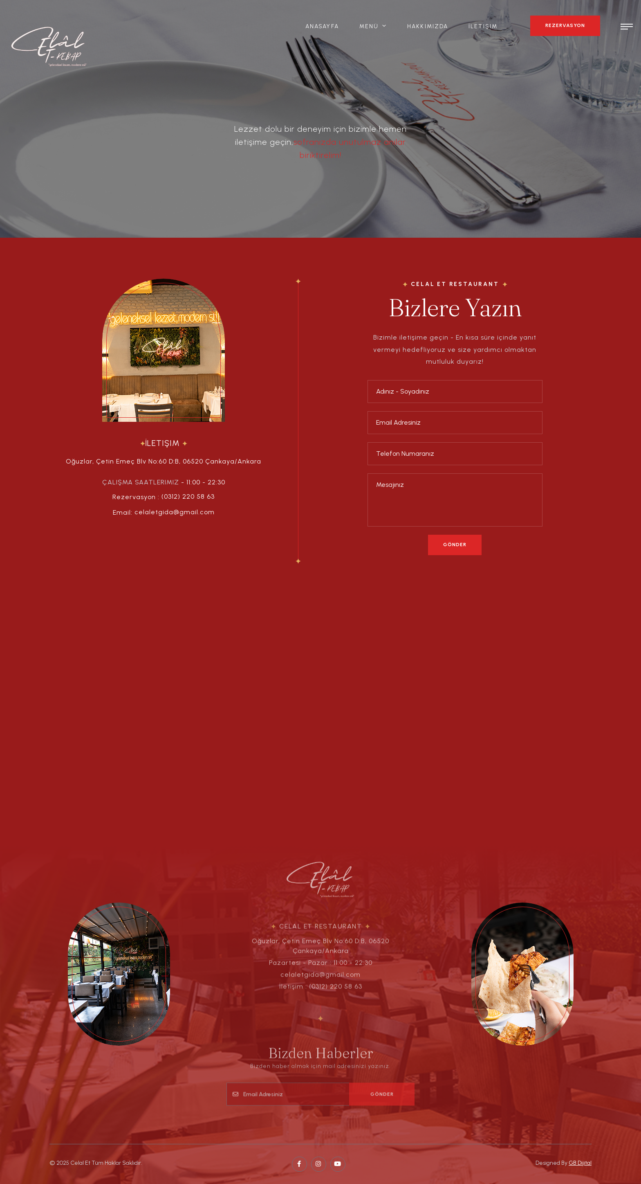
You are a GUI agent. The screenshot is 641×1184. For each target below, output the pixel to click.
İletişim (483, 26)
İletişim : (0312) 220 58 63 (320, 991)
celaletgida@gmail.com (174, 512)
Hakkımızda (427, 26)
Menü (369, 26)
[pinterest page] (337, 1164)
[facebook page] (299, 1164)
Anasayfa (322, 26)
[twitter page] (318, 1164)
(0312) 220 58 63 (188, 496)
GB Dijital (580, 1162)
